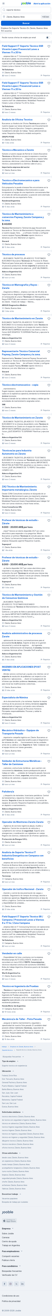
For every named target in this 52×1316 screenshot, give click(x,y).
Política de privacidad (11, 1301)
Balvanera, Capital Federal (12, 1100)
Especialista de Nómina (15, 697)
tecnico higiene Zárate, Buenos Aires (16, 1130)
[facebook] (4, 1283)
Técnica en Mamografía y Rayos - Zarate (20, 286)
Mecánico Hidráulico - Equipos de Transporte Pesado (20, 732)
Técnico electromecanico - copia (20, 385)
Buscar (26, 23)
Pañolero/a (8, 791)
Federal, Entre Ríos (9, 1075)
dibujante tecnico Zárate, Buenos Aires (17, 1141)
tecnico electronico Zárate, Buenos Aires (18, 1116)
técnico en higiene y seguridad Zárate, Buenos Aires (23, 1134)
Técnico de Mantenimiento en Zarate (22, 417)
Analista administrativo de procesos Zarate (22, 635)
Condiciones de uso (10, 1296)
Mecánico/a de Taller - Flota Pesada (22, 1019)
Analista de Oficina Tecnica (17, 119)
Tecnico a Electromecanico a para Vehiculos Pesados (20, 182)
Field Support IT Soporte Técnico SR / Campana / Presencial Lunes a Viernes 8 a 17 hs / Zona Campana (23, 919)
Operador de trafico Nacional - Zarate (23, 889)
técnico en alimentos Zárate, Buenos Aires (19, 1123)
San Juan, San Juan (10, 1093)
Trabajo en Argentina (11, 1245)
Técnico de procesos (13, 254)
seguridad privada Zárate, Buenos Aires (17, 1178)
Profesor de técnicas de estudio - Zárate (20, 522)
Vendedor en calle (12, 953)
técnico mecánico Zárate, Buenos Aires (17, 1144)
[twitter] (16, 1283)
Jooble (18, 1310)
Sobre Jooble (8, 1233)
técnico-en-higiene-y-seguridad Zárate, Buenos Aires (23, 1137)
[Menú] (3, 3)
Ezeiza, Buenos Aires (10, 1107)
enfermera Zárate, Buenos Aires (14, 1185)
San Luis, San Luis (9, 1103)
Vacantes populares (10, 1198)
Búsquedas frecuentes (13, 1056)
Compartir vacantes (10, 1256)
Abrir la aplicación (41, 3)
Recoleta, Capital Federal (12, 1096)
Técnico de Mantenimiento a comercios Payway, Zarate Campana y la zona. (23, 217)
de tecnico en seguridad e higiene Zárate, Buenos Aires (24, 1120)
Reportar (45, 75)
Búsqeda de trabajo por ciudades (15, 1202)
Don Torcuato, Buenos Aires (13, 1079)
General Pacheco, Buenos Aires (14, 1082)
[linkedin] (22, 1283)
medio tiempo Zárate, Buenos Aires (16, 1164)
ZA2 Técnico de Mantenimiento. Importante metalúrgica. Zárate (19, 488)
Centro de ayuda (9, 1241)
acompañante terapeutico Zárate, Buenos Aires (21, 1168)
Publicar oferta (8, 1260)
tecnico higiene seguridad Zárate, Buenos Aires (21, 1127)
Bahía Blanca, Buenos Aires (13, 1089)
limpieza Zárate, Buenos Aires (13, 1175)
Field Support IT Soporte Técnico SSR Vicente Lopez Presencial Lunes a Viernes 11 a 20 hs (22, 49)
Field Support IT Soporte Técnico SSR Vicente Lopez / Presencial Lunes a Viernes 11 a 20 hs (22, 86)
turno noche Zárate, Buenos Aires (15, 1171)
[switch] (48, 37)
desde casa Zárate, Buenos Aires (15, 1157)
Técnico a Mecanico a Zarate (18, 150)
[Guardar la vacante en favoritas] (49, 46)
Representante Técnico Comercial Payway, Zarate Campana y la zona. (21, 353)
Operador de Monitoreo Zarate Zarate (23, 822)
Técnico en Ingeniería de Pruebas (20, 986)
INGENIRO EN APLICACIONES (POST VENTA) (21, 668)
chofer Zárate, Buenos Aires (13, 1182)
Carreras (5, 1237)
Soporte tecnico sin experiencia (14, 1066)
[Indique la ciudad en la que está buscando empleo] (26, 17)
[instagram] (10, 1283)
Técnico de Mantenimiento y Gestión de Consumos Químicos (22, 596)
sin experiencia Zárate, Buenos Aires (16, 1161)
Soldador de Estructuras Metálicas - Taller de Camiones (22, 762)
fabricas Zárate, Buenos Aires (14, 1189)
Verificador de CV (9, 1275)
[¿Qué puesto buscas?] (26, 10)
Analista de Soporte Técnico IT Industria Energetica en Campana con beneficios (23, 855)
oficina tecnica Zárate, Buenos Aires (16, 1148)
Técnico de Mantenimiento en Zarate (22, 318)
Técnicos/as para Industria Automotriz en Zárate (16, 452)
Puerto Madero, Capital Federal (14, 1086)
